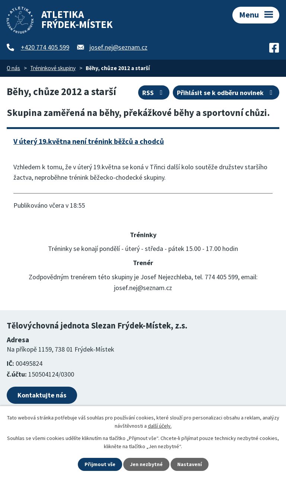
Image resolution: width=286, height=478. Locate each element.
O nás (13, 68)
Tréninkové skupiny (53, 68)
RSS (154, 92)
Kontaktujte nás (42, 395)
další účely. (160, 425)
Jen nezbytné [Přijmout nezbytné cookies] (146, 464)
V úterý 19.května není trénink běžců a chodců (88, 141)
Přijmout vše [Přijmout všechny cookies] (100, 464)
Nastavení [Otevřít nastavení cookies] (189, 464)
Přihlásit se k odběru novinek (226, 92)
